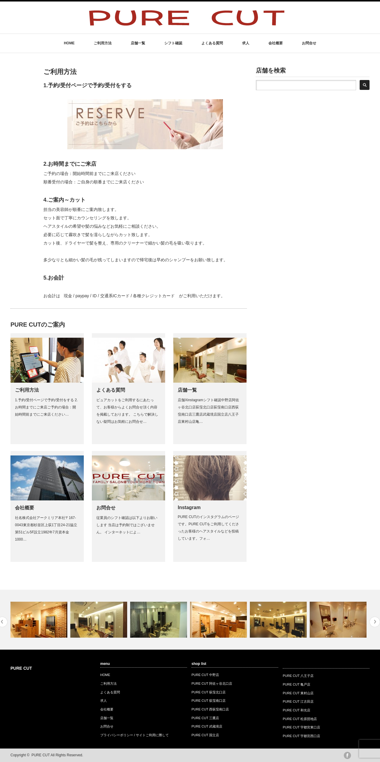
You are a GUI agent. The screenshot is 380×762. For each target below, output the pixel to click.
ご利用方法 (103, 43)
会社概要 (275, 43)
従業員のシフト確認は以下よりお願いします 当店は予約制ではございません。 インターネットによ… (126, 525)
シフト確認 (173, 43)
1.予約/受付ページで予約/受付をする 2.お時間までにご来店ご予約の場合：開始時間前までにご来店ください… (46, 407)
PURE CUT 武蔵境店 (206, 726)
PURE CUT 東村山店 (298, 693)
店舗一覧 (138, 43)
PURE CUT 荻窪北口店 (208, 692)
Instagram (189, 507)
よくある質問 (212, 43)
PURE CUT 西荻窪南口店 (210, 709)
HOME (69, 43)
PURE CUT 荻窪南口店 (208, 700)
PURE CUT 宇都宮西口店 (301, 736)
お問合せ (309, 43)
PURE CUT (21, 668)
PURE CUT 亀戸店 (296, 684)
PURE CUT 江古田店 (298, 701)
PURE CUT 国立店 (205, 735)
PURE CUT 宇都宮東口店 (301, 727)
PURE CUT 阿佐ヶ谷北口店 (211, 683)
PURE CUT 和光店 (296, 710)
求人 (245, 43)
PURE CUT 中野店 (205, 675)
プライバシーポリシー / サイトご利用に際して (134, 735)
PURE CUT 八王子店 (298, 675)
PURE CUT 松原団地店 (300, 719)
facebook (347, 755)
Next (375, 622)
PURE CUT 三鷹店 (205, 718)
